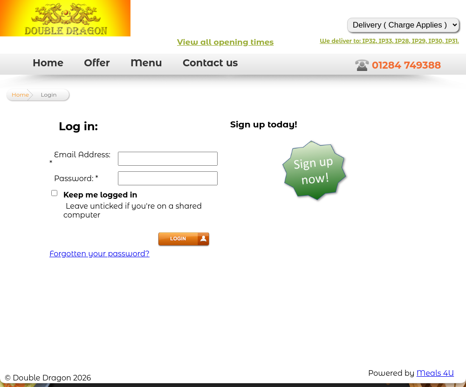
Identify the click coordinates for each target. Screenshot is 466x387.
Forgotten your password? (99, 253)
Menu (146, 63)
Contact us (210, 63)
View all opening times (225, 42)
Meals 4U (435, 373)
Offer (97, 63)
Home (48, 63)
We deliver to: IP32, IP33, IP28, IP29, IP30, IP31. (389, 40)
